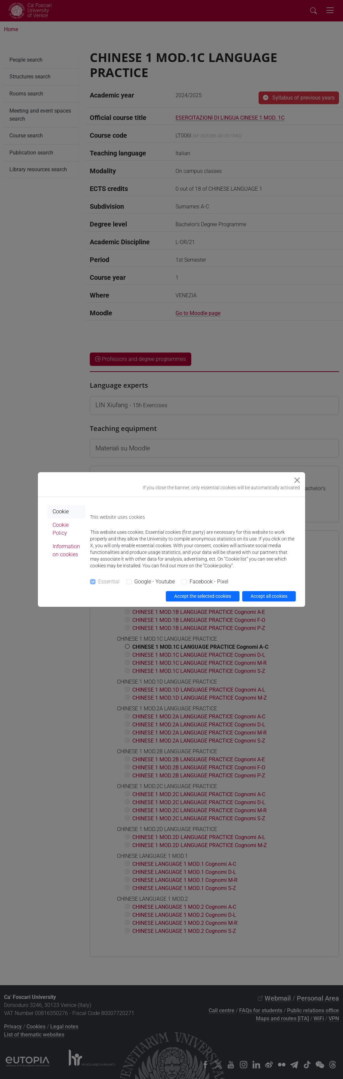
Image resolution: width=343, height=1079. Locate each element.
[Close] (297, 480)
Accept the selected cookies (202, 596)
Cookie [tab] (61, 511)
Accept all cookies (269, 596)
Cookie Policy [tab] (61, 529)
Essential (109, 581)
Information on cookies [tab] (66, 550)
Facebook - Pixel (209, 581)
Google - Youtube (154, 581)
